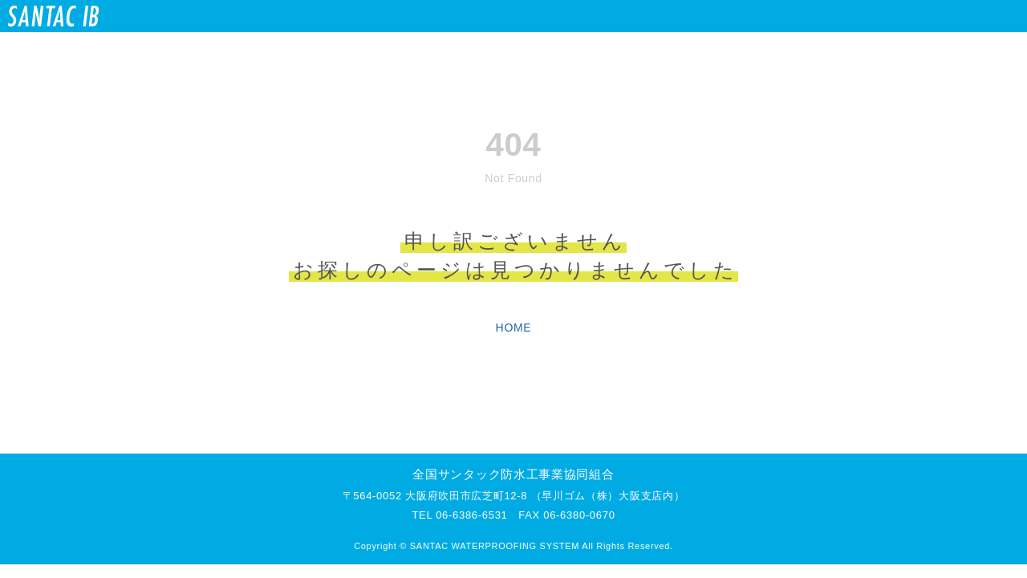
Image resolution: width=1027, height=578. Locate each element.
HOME (514, 327)
